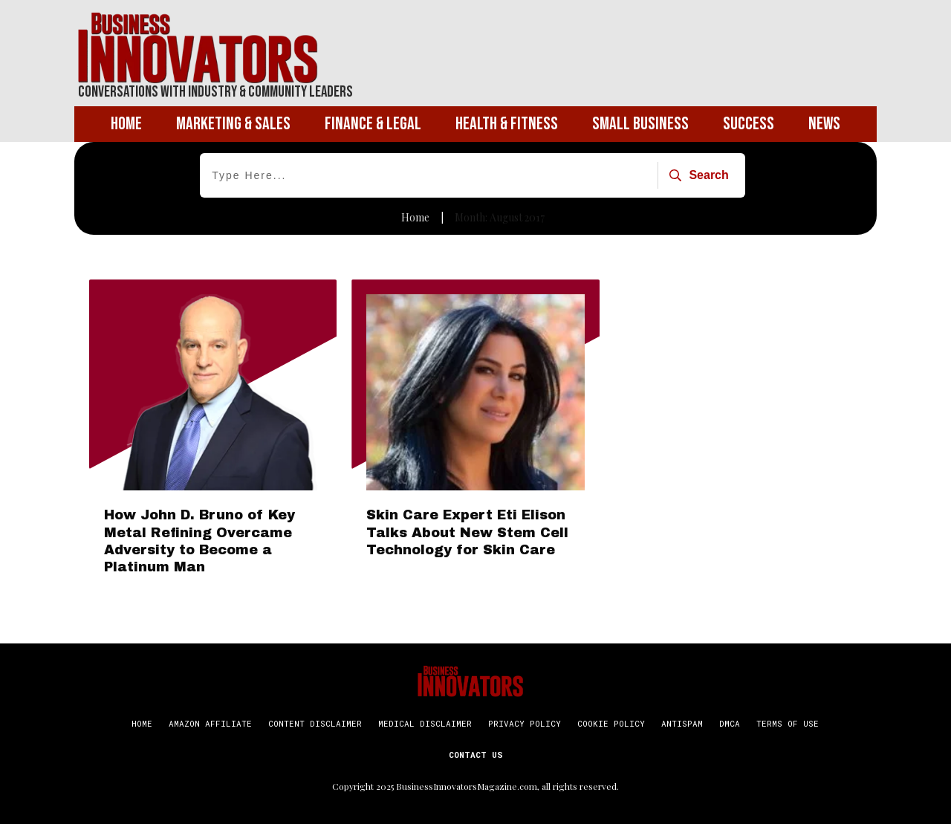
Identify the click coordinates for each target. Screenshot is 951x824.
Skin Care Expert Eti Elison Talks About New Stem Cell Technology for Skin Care (467, 532)
